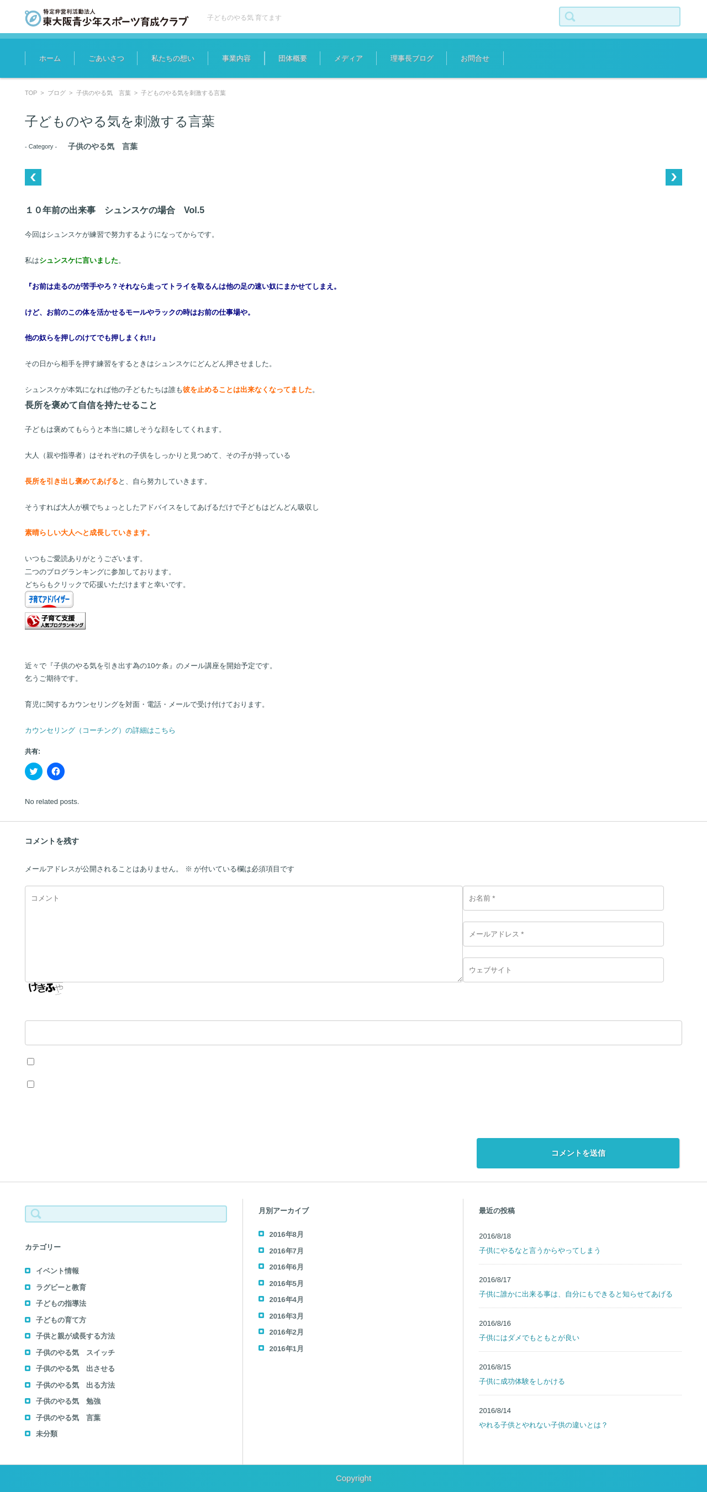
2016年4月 (287, 1299)
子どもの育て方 (61, 1320)
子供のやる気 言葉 (103, 92)
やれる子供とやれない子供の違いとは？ (543, 1425)
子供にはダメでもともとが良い (529, 1338)
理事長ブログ (412, 58)
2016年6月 (287, 1267)
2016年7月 (287, 1251)
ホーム (50, 58)
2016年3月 (287, 1316)
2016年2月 (287, 1332)
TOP (31, 92)
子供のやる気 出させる (75, 1368)
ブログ (57, 92)
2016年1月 (287, 1349)
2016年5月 (287, 1283)
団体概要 (292, 58)
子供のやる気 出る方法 (75, 1385)
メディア (348, 58)
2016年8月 (287, 1234)
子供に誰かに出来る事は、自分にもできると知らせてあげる (576, 1294)
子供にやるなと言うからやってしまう (540, 1250)
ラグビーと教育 (61, 1287)
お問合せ (475, 58)
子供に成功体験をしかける (522, 1381)
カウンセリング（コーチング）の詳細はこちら (100, 730)
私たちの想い (172, 58)
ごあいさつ (106, 58)
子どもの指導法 (61, 1303)
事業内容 (236, 58)
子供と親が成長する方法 (75, 1336)
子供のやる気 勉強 (68, 1401)
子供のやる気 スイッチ (75, 1352)
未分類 (46, 1434)
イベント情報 (57, 1271)
